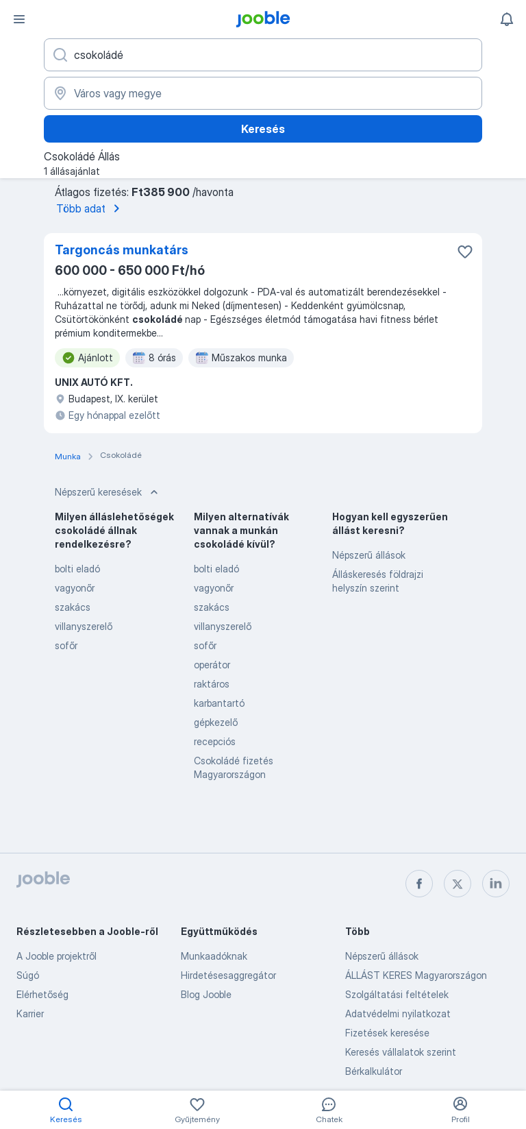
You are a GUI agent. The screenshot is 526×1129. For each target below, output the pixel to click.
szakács (72, 607)
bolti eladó (77, 568)
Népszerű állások (368, 555)
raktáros (211, 684)
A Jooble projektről (56, 956)
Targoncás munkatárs (121, 250)
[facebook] (419, 883)
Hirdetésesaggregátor (228, 975)
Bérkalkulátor (373, 1071)
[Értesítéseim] (507, 19)
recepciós (215, 741)
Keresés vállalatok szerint (400, 1052)
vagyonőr (75, 588)
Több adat (90, 208)
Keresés (263, 129)
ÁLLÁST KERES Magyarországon (416, 975)
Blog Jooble (206, 994)
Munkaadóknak (214, 956)
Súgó (27, 975)
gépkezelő (216, 722)
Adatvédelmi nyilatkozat (398, 1013)
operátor (212, 664)
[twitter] (457, 883)
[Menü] (19, 19)
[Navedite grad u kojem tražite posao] (263, 93)
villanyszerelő (83, 626)
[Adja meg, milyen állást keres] (263, 54)
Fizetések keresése (387, 1033)
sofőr (66, 645)
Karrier (30, 1013)
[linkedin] (496, 883)
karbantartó (219, 703)
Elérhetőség (42, 994)
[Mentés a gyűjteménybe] (465, 251)
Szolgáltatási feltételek (397, 994)
